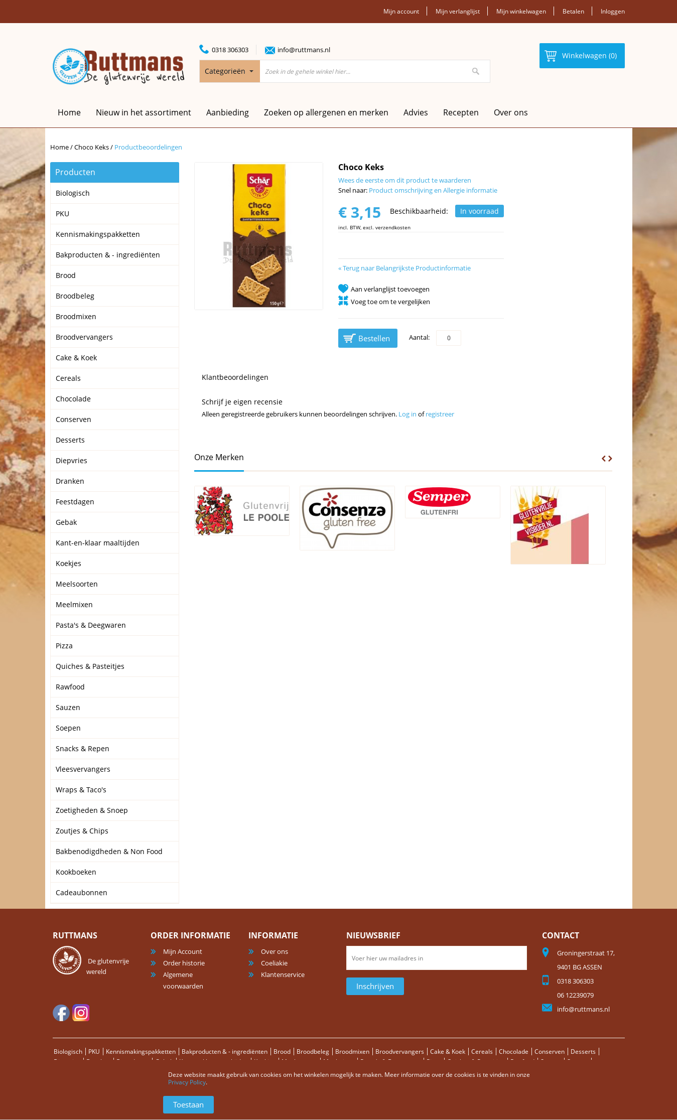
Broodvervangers (422, 1051)
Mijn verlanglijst (450, 11)
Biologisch (69, 1051)
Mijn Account (182, 951)
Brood (297, 1051)
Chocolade (541, 1051)
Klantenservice (283, 974)
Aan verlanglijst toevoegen (390, 289)
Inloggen (612, 11)
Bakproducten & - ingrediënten (236, 1051)
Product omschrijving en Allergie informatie (433, 190)
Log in (407, 413)
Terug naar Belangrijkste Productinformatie (404, 267)
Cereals (508, 1051)
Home (59, 147)
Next (610, 459)
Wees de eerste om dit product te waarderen (404, 180)
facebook (61, 1012)
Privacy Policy (187, 1082)
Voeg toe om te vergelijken (390, 301)
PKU (96, 1051)
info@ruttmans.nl (304, 49)
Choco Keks (92, 147)
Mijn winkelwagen (516, 11)
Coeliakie (274, 962)
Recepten (461, 112)
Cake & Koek (472, 1051)
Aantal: (419, 337)
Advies (415, 112)
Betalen (571, 11)
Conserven (579, 1051)
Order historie (184, 962)
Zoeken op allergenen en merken (326, 112)
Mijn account (390, 11)
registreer (440, 413)
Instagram (80, 1012)
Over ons (511, 112)
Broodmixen (371, 1051)
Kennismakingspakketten (146, 1051)
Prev (604, 459)
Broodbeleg (330, 1051)
